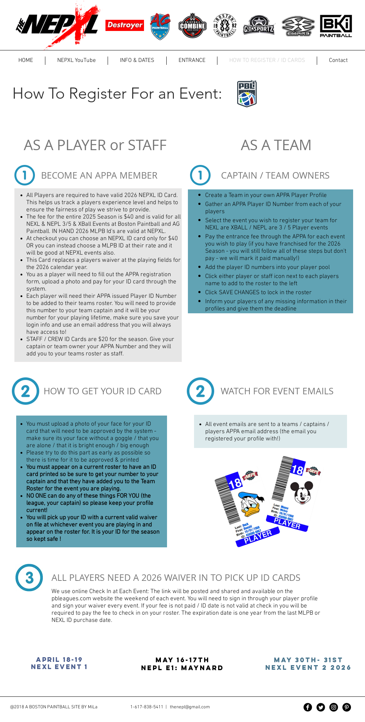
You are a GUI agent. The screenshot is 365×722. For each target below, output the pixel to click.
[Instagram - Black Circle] (333, 707)
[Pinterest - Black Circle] (346, 707)
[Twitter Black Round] (320, 707)
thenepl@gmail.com (190, 707)
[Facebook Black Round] (307, 707)
